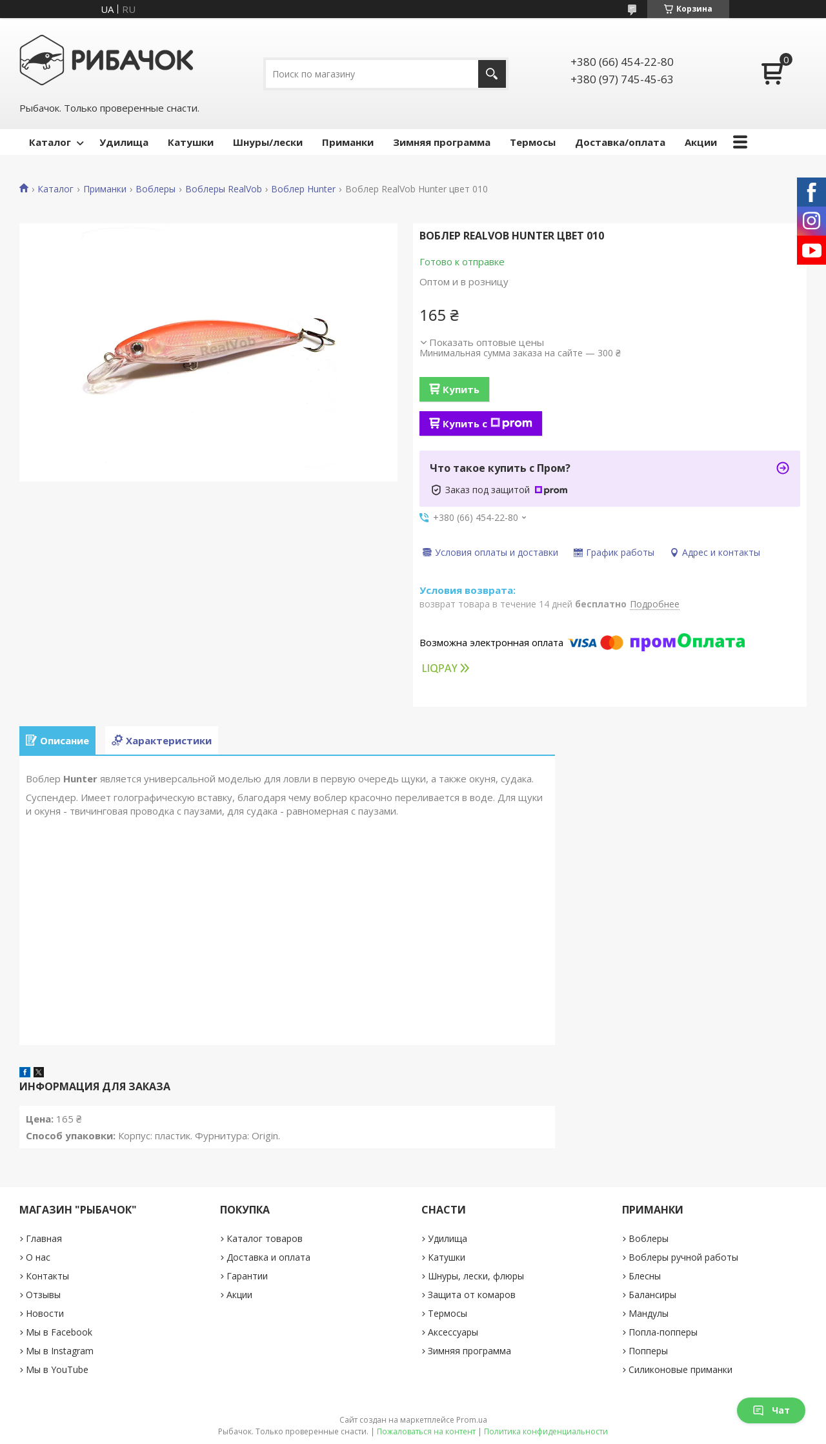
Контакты (47, 1276)
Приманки (348, 142)
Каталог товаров (265, 1238)
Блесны (645, 1276)
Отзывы (43, 1294)
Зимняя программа (441, 142)
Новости (45, 1313)
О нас (38, 1257)
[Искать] (492, 74)
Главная (44, 1238)
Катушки (191, 142)
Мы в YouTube (57, 1369)
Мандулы (649, 1313)
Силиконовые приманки (680, 1369)
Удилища (123, 142)
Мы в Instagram (60, 1351)
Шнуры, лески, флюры (476, 1276)
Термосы (533, 142)
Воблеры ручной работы (683, 1257)
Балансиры (652, 1294)
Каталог (50, 142)
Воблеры (156, 189)
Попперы (648, 1351)
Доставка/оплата (620, 142)
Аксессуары (453, 1332)
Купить (461, 389)
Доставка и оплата (268, 1257)
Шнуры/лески (268, 142)
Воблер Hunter (303, 189)
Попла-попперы (663, 1332)
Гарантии (247, 1276)
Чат (771, 1410)
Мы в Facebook (59, 1332)
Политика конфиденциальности (546, 1431)
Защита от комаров (472, 1294)
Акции (701, 142)
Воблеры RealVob (223, 189)
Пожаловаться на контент (426, 1431)
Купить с (487, 423)
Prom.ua (471, 1419)
